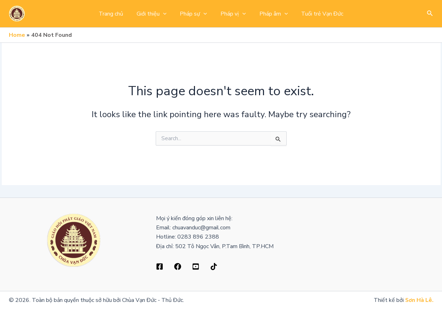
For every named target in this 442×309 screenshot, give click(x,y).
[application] (166, 13)
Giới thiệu (155, 13)
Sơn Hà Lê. (419, 300)
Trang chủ (116, 14)
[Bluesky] (213, 266)
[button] (430, 13)
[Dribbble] (177, 266)
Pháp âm (270, 13)
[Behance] (195, 266)
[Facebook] (159, 266)
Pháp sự (194, 13)
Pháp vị (232, 13)
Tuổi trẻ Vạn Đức (317, 14)
